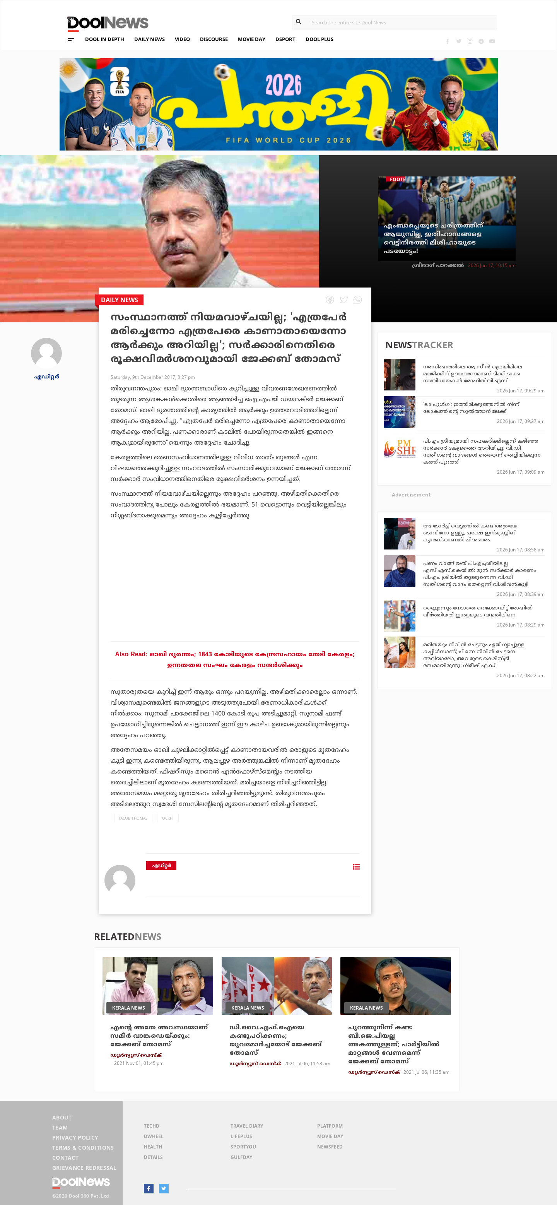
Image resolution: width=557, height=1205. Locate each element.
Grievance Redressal (84, 1167)
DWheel (154, 1136)
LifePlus (241, 1136)
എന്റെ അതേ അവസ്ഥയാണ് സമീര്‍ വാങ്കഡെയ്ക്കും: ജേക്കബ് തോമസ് (159, 1036)
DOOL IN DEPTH (104, 39)
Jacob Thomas (133, 818)
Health (153, 1146)
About (62, 1117)
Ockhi (168, 818)
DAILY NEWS (149, 39)
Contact (65, 1157)
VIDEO (182, 39)
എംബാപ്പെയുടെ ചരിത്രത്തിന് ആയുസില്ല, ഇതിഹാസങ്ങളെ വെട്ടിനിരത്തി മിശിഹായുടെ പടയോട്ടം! (433, 238)
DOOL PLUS (319, 39)
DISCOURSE (214, 39)
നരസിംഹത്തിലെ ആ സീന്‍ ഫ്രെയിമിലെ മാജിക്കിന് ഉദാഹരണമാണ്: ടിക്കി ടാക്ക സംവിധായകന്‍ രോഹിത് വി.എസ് (472, 374)
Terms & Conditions (83, 1147)
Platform (330, 1126)
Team (60, 1127)
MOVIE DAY (251, 39)
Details (153, 1157)
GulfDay (241, 1157)
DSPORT (285, 39)
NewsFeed (330, 1146)
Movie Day (330, 1136)
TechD (151, 1126)
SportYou (243, 1146)
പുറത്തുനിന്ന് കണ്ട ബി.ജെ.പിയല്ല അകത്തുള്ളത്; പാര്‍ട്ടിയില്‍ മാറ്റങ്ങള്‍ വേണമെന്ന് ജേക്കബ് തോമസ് (393, 1045)
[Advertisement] (235, 602)
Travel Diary (247, 1126)
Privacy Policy (75, 1137)
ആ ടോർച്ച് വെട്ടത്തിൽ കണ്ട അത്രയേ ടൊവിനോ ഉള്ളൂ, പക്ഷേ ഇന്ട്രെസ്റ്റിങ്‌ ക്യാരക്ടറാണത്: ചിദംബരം (470, 533)
